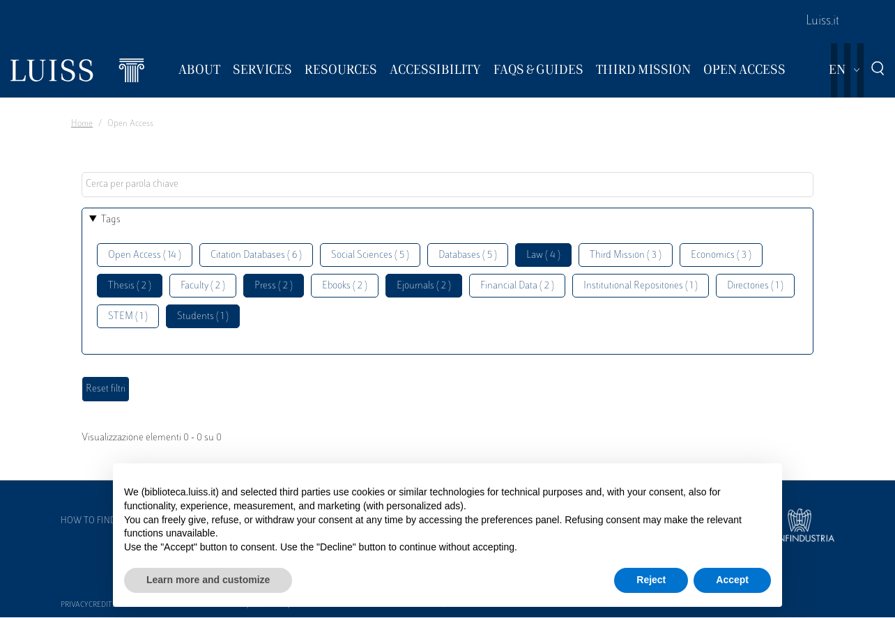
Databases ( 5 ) (467, 255)
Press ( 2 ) (273, 286)
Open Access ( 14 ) (144, 255)
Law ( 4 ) (543, 255)
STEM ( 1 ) (128, 316)
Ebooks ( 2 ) (344, 286)
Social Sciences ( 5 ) (370, 255)
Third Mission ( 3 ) (625, 255)
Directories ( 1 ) (755, 286)
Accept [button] (732, 579)
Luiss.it (822, 21)
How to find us (95, 521)
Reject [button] (651, 579)
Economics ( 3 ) (721, 255)
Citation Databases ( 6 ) (256, 255)
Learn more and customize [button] (208, 579)
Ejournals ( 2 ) (424, 286)
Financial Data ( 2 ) (517, 286)
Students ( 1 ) (203, 316)
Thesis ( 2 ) (129, 286)
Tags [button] (111, 220)
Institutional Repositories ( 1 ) (640, 286)
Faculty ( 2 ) (203, 286)
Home (82, 124)
